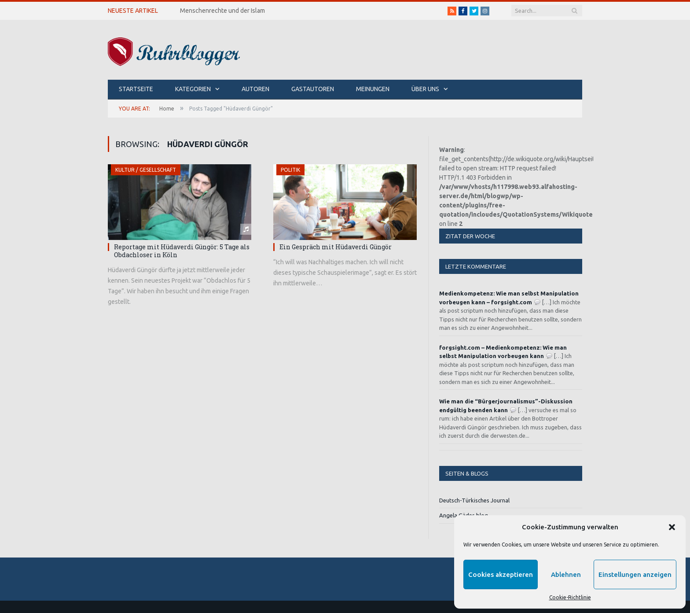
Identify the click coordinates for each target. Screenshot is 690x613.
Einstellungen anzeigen (635, 574)
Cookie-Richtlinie (570, 597)
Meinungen (372, 88)
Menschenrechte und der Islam (222, 10)
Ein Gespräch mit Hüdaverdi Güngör (335, 247)
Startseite (136, 88)
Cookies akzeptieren (500, 574)
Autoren (255, 88)
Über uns (425, 88)
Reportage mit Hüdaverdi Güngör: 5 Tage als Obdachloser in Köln (182, 251)
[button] (672, 527)
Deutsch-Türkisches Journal (474, 500)
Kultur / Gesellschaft (145, 170)
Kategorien (193, 88)
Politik (290, 170)
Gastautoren (312, 88)
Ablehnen (566, 574)
